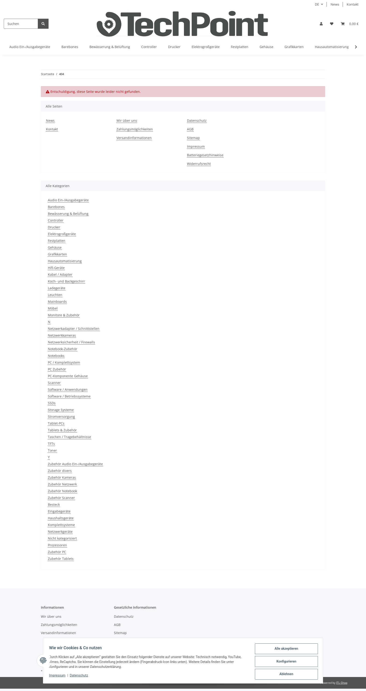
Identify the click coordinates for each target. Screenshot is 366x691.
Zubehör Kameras (62, 477)
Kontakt (353, 4)
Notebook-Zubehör (62, 349)
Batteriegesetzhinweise (205, 155)
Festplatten (56, 240)
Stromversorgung (61, 416)
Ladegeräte (56, 288)
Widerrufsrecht (199, 163)
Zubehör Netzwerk (62, 484)
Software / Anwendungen (68, 389)
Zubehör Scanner (61, 498)
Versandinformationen (134, 138)
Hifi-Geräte (56, 267)
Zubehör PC (57, 552)
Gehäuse (55, 247)
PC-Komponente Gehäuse (68, 376)
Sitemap (193, 138)
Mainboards (57, 301)
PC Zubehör (57, 369)
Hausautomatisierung (65, 261)
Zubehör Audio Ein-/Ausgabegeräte (75, 464)
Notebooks (56, 355)
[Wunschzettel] (331, 24)
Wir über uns (126, 120)
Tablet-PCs (56, 423)
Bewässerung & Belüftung (68, 213)
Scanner (54, 382)
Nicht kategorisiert (62, 538)
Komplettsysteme (61, 525)
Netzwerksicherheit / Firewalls (71, 342)
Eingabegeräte (59, 511)
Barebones (56, 207)
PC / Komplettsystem (64, 362)
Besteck (54, 504)
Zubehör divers (60, 470)
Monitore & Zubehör (64, 315)
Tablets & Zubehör (62, 430)
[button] (321, 24)
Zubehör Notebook (62, 491)
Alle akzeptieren (284, 650)
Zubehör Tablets (61, 558)
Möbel (53, 308)
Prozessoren (57, 545)
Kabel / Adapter (60, 274)
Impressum (59, 676)
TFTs (51, 443)
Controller (55, 220)
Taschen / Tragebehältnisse (69, 437)
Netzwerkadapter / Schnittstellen (73, 328)
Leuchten (55, 295)
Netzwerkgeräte (60, 531)
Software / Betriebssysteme (69, 396)
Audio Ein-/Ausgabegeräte (68, 200)
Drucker (54, 227)
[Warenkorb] (349, 24)
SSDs (52, 403)
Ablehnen (285, 674)
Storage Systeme (61, 410)
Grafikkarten (57, 254)
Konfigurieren (285, 662)
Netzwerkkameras (62, 335)
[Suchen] (21, 24)
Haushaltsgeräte (61, 518)
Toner (52, 450)
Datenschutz (80, 676)
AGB (190, 129)
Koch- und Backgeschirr (66, 281)
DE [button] (317, 4)
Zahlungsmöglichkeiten (134, 129)
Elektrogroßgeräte (62, 234)
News (335, 4)
